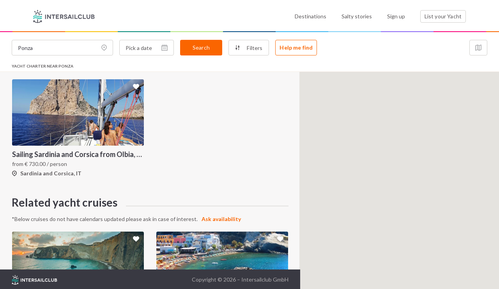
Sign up (396, 16)
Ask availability (221, 219)
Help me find (296, 47)
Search (201, 47)
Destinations (310, 16)
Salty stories (357, 16)
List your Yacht (443, 16)
